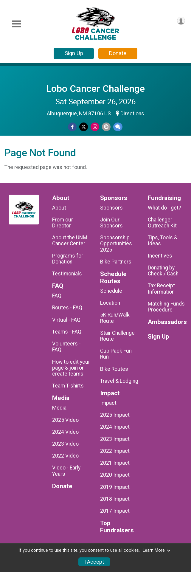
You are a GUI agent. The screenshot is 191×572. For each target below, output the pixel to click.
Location (110, 303)
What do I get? (164, 208)
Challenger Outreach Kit (162, 223)
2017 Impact (115, 511)
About (59, 208)
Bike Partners (115, 262)
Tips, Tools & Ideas (162, 241)
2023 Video (65, 444)
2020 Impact (115, 475)
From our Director (62, 223)
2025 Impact (115, 415)
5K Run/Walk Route (115, 318)
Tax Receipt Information (161, 288)
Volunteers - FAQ (66, 347)
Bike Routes (114, 369)
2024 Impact (115, 427)
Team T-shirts (68, 386)
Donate (117, 53)
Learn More (157, 550)
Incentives (160, 256)
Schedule (111, 291)
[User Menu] (181, 21)
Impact (108, 403)
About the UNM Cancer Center (69, 241)
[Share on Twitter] (83, 127)
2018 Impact (115, 499)
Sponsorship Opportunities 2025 (116, 243)
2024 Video (65, 432)
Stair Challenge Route (117, 336)
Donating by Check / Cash (163, 271)
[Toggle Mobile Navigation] (16, 24)
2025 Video (65, 420)
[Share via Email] (106, 127)
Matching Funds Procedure (166, 307)
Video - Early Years (66, 471)
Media (59, 408)
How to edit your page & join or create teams (71, 368)
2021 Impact (115, 463)
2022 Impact (115, 451)
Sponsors (111, 208)
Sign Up (74, 53)
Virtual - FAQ (66, 320)
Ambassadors (167, 322)
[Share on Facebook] (72, 127)
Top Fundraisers (117, 527)
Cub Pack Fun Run (116, 354)
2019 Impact (115, 487)
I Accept (94, 562)
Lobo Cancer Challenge (95, 88)
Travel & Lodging (119, 381)
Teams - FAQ (66, 332)
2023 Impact (115, 439)
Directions (132, 114)
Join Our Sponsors (111, 223)
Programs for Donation (67, 259)
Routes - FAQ (67, 308)
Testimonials (67, 274)
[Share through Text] (117, 127)
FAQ (56, 296)
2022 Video (65, 456)
